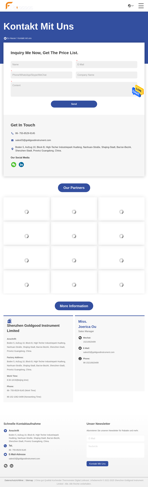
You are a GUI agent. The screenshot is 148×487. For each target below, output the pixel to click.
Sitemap (29, 480)
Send (74, 104)
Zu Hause (11, 38)
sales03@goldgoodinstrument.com (33, 140)
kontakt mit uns (97, 464)
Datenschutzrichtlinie (14, 480)
